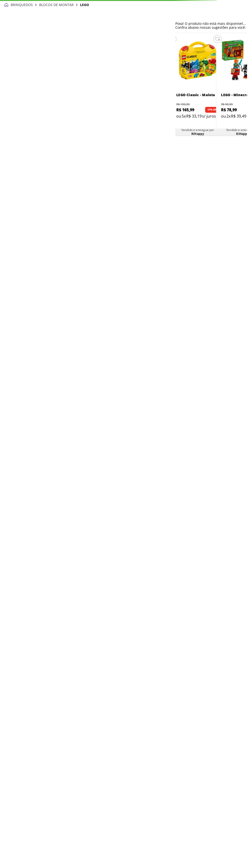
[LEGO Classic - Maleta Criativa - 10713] (197, 84)
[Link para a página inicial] (6, 5)
